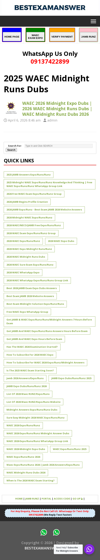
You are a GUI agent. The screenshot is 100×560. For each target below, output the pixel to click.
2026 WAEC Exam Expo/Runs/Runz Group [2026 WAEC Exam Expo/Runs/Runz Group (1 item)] (31, 233)
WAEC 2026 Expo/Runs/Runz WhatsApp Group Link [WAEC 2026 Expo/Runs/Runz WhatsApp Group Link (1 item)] (37, 441)
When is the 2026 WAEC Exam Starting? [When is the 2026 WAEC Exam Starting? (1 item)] (30, 480)
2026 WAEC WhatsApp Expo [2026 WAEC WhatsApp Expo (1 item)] (23, 272)
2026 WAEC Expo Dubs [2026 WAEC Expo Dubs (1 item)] (61, 241)
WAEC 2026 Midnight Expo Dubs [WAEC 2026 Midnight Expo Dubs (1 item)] (25, 449)
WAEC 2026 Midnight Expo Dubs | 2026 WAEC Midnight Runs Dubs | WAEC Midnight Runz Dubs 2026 (57, 108)
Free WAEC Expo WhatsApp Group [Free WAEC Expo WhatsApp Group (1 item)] (27, 311)
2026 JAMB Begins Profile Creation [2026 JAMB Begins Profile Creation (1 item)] (27, 201)
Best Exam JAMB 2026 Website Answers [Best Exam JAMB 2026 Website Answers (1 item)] (30, 296)
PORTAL (46, 498)
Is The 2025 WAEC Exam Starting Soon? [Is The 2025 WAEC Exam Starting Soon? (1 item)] (30, 370)
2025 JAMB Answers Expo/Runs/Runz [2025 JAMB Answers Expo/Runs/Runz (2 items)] (28, 174)
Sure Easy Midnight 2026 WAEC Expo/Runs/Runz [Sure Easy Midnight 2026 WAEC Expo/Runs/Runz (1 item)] (35, 417)
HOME (19, 498)
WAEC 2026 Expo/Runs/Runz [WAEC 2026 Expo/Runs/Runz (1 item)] (23, 425)
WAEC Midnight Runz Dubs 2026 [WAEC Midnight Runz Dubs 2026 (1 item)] (25, 472)
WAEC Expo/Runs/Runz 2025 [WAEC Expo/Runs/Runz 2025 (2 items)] (69, 449)
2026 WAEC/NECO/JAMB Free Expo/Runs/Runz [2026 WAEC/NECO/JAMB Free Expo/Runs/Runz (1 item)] (33, 225)
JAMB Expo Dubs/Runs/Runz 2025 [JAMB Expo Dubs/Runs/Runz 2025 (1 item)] (71, 378)
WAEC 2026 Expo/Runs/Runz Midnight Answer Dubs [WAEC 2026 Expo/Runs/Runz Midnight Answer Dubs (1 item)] (37, 433)
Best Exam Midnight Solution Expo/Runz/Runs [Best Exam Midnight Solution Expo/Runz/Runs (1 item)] (35, 304)
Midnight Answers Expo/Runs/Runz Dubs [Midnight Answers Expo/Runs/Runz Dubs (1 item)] (31, 409)
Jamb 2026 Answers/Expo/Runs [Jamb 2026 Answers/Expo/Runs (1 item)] (25, 378)
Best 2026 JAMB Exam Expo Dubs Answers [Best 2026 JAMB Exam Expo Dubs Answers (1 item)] (31, 288)
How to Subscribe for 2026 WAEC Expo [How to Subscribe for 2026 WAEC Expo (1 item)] (29, 354)
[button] (92, 21)
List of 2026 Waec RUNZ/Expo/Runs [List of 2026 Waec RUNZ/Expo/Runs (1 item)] (28, 394)
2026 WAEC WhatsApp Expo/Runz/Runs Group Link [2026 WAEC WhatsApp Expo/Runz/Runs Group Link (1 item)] (37, 280)
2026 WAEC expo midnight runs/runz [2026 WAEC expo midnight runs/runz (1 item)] (29, 249)
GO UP (78, 498)
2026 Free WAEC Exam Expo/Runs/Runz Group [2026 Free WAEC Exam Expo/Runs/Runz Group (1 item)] (34, 193)
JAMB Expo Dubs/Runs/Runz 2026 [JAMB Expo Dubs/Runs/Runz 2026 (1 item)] (26, 386)
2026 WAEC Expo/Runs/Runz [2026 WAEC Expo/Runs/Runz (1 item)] (23, 241)
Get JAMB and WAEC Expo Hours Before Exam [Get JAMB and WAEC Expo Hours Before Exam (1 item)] (34, 339)
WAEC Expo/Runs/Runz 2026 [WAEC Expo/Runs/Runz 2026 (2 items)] (23, 456)
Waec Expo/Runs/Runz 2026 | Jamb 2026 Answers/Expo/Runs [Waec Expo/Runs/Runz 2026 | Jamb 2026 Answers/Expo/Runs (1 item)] (43, 464)
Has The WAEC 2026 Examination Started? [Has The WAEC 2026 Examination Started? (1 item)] (32, 346)
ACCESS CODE (62, 498)
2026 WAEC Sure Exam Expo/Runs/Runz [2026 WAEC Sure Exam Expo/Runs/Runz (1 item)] (29, 264)
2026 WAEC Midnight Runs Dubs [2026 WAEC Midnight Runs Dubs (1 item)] (25, 256)
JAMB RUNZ (32, 498)
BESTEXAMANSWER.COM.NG (50, 548)
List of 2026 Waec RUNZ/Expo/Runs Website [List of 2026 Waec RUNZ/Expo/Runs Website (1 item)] (33, 402)
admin (52, 120)
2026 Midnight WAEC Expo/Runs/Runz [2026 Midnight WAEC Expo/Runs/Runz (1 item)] (29, 217)
